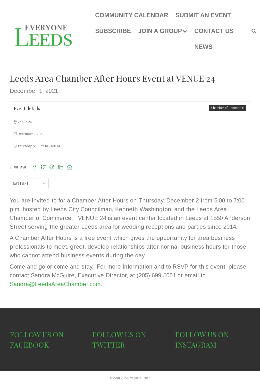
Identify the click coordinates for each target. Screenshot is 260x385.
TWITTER (108, 345)
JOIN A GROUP (160, 30)
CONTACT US (214, 30)
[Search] (252, 31)
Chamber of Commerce (227, 108)
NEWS (203, 46)
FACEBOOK (29, 345)
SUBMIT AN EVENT (203, 15)
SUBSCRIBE (113, 30)
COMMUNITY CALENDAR (131, 15)
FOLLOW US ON (36, 334)
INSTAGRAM (196, 345)
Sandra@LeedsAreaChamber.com (55, 284)
